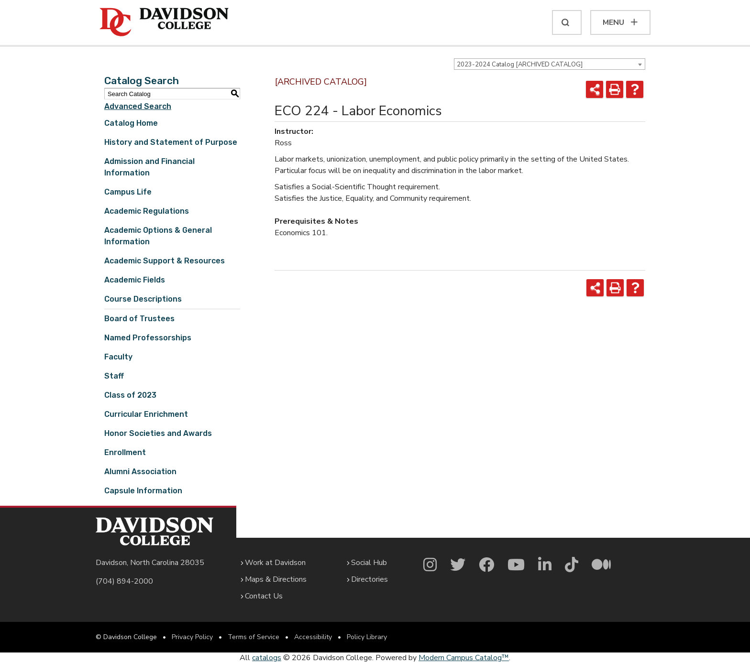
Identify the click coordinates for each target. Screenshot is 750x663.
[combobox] (549, 64)
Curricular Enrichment (146, 414)
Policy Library (367, 636)
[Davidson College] (164, 22)
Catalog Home (131, 123)
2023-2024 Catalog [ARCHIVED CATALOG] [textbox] (520, 64)
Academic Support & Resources (164, 260)
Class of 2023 (130, 395)
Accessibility (313, 636)
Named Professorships (147, 337)
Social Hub (369, 562)
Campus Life (128, 191)
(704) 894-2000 (124, 581)
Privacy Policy (192, 636)
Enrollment (125, 452)
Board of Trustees (139, 318)
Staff (114, 375)
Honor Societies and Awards (158, 433)
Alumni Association (140, 471)
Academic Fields (134, 279)
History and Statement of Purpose (170, 142)
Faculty (118, 356)
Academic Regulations (146, 211)
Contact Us (264, 596)
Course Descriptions (143, 299)
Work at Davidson (275, 562)
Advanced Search (137, 106)
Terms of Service (253, 636)
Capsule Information (143, 490)
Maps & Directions (276, 579)
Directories (369, 579)
